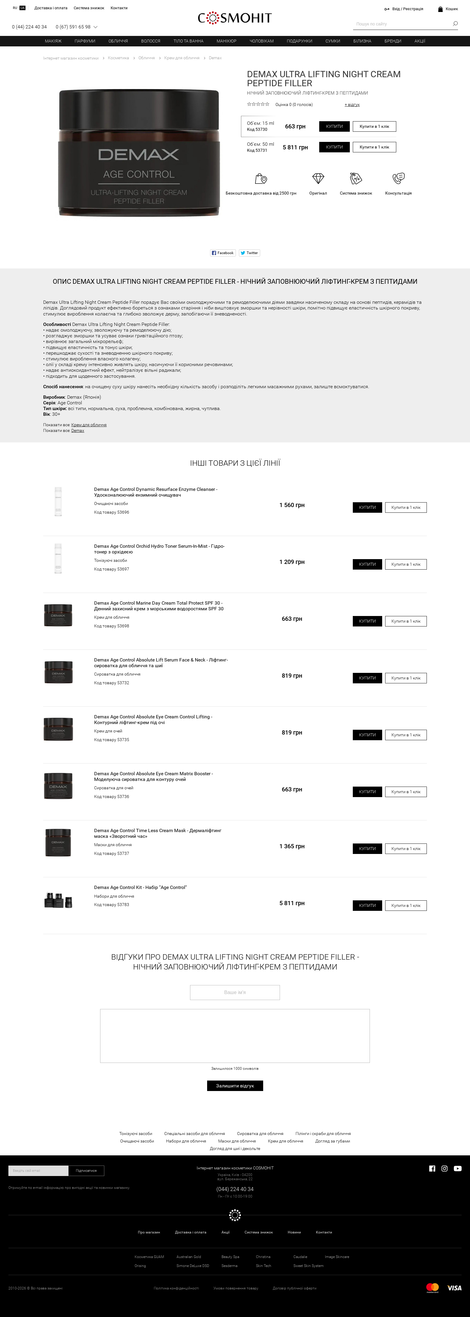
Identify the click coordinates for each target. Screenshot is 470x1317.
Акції (420, 41)
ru (15, 8)
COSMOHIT (235, 18)
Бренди (393, 41)
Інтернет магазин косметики (71, 58)
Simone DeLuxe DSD (193, 1266)
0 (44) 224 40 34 (29, 27)
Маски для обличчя (113, 844)
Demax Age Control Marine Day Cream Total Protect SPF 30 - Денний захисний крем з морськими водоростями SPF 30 (159, 605)
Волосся (150, 41)
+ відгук (352, 104)
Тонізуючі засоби (110, 560)
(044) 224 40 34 (235, 1189)
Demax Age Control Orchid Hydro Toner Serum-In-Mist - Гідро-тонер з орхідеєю (159, 549)
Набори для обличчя (114, 896)
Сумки (333, 41)
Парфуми (85, 41)
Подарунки (299, 41)
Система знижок (259, 1232)
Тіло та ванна (189, 41)
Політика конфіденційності (176, 1288)
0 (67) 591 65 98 (73, 27)
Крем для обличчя (89, 424)
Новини (294, 1232)
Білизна (362, 41)
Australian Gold (189, 1257)
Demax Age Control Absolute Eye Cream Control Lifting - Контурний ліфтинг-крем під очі (153, 719)
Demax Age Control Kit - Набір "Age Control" (140, 887)
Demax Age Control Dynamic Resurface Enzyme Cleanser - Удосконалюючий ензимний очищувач (155, 492)
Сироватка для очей (113, 787)
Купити (334, 126)
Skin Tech (263, 1266)
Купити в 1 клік (374, 126)
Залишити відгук (235, 1086)
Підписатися (86, 1171)
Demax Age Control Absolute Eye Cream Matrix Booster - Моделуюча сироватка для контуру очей (153, 776)
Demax (77, 430)
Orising (140, 1266)
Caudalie (300, 1257)
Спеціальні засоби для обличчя (194, 1133)
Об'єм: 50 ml (260, 147)
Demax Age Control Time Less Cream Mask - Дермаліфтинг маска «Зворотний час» (158, 833)
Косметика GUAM (149, 1257)
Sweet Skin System (308, 1266)
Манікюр (226, 41)
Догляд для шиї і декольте (235, 1148)
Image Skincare (337, 1257)
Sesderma (229, 1266)
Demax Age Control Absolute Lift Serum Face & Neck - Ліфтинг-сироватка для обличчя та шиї (161, 662)
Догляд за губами (332, 1141)
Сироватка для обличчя (117, 674)
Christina (263, 1257)
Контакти (324, 1232)
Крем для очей (108, 731)
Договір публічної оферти (295, 1288)
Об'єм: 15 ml (260, 126)
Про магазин (149, 1232)
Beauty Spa (230, 1257)
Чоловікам (262, 41)
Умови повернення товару (235, 1288)
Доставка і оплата (191, 1232)
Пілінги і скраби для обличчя (323, 1133)
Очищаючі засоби (111, 503)
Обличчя (118, 41)
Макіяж (53, 41)
